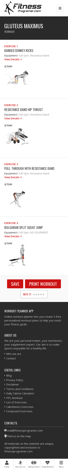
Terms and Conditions (20, 389)
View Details (12, 59)
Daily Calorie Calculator (20, 393)
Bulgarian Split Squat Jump (23, 227)
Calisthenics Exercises (20, 407)
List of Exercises (16, 402)
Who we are (13, 354)
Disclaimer (12, 384)
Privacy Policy (14, 380)
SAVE (15, 283)
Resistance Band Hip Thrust (23, 109)
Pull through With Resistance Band (29, 168)
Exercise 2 (11, 105)
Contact (11, 358)
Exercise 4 (11, 223)
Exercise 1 (11, 46)
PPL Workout (14, 398)
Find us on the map (19, 436)
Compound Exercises (19, 411)
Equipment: (11, 55)
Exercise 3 (11, 164)
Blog (9, 375)
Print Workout (43, 283)
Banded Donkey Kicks (18, 50)
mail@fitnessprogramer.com (25, 430)
